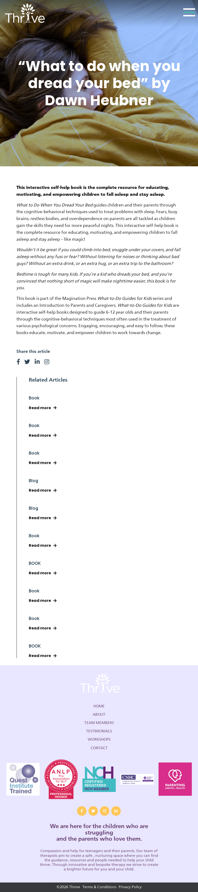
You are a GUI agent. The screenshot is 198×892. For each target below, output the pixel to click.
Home (99, 706)
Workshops (99, 739)
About (99, 714)
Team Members (99, 723)
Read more (43, 408)
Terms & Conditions (99, 887)
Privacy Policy (130, 887)
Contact (99, 748)
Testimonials (99, 731)
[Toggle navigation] (189, 13)
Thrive (24, 13)
